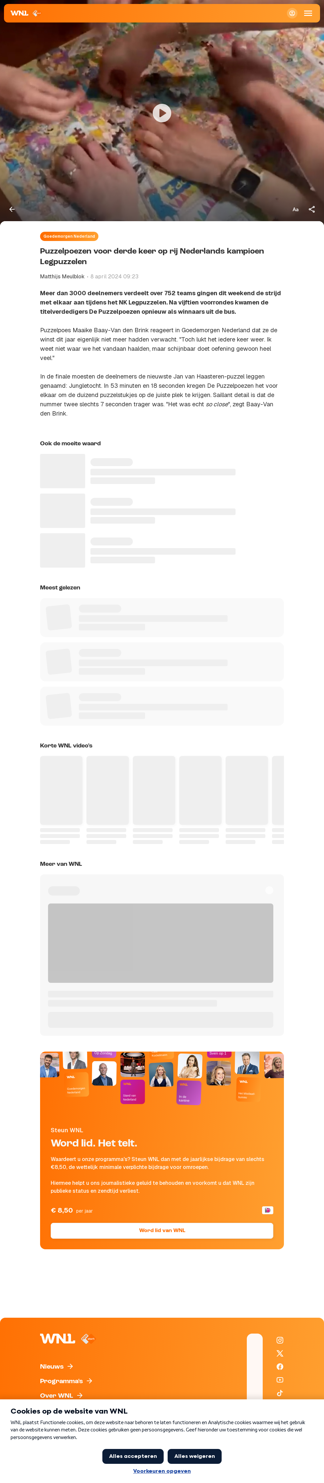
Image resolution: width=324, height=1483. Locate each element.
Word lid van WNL (162, 1230)
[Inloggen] (292, 13)
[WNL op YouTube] (280, 1380)
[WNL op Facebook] (280, 1367)
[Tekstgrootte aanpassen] (295, 209)
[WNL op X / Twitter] (280, 1353)
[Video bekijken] (162, 113)
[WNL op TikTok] (280, 1393)
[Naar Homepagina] (26, 13)
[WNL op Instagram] (280, 1340)
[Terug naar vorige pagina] (12, 209)
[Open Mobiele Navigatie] (308, 13)
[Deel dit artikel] (312, 209)
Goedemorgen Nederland (69, 236)
